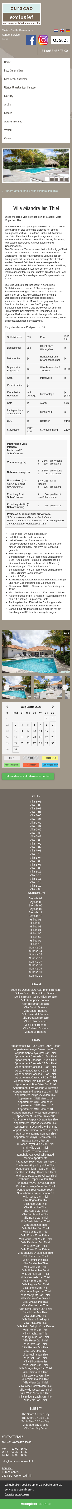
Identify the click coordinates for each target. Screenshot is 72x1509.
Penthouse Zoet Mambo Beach (35, 1189)
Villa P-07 (35, 847)
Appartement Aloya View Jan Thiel (35, 1053)
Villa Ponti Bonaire (35, 1024)
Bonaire (8, 113)
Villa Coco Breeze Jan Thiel (35, 1238)
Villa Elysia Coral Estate (35, 1249)
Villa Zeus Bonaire (35, 1031)
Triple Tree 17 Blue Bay (36, 1421)
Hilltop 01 (35, 919)
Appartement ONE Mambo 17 (35, 1098)
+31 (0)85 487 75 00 (54, 50)
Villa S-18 (35, 882)
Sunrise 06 (35, 958)
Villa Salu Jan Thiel (35, 1358)
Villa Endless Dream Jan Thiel (35, 1252)
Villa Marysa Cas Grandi (35, 1298)
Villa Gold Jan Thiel (35, 1266)
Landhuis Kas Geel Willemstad (35, 1154)
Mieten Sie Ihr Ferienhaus (17, 30)
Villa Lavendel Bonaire (35, 1014)
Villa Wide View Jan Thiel (35, 1393)
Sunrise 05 (35, 954)
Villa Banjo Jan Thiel (35, 1217)
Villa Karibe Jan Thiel (35, 1280)
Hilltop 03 (35, 926)
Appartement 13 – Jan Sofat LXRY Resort (35, 1045)
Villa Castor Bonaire (35, 1010)
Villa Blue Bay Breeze (35, 1424)
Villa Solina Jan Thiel (35, 1365)
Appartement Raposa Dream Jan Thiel (36, 1119)
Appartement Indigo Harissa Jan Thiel (35, 1091)
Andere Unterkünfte (16, 190)
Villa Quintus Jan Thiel (35, 1337)
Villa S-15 (35, 875)
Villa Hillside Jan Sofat (35, 1270)
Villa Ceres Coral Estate (35, 1235)
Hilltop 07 (35, 937)
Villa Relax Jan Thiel (35, 1340)
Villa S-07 (35, 864)
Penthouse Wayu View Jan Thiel (35, 1186)
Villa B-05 (35, 815)
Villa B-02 (35, 805)
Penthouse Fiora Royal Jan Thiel (35, 1168)
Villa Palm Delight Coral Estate (35, 1326)
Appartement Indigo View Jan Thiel (35, 1095)
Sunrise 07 (35, 961)
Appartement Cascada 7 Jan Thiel (35, 1077)
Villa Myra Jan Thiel (35, 1316)
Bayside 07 (35, 908)
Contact (8, 138)
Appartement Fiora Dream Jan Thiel (35, 1080)
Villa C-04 (35, 826)
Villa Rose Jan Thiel (35, 1351)
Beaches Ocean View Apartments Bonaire (35, 989)
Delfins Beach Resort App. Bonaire (35, 993)
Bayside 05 (35, 905)
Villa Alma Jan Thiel (35, 1207)
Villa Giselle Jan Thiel (35, 1263)
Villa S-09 (35, 868)
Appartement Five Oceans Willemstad (35, 1087)
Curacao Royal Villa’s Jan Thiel (35, 1144)
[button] (47, 179)
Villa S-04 (35, 857)
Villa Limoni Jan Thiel (35, 1287)
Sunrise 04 (35, 951)
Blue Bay (8, 96)
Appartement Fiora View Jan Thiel (35, 1084)
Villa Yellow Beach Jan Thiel (35, 1396)
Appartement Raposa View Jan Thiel (35, 1123)
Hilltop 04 (35, 930)
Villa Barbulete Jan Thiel (35, 1221)
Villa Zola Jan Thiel (35, 1400)
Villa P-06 (35, 843)
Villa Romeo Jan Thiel (35, 1347)
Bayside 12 (35, 915)
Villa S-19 (35, 885)
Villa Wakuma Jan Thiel (35, 1379)
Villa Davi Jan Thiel (35, 1245)
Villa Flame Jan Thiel (35, 1256)
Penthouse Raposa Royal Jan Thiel (35, 1175)
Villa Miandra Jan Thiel (44, 190)
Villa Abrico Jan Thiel (35, 1196)
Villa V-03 (35, 889)
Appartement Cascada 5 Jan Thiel (35, 1070)
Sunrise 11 (35, 975)
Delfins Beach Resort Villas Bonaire (35, 996)
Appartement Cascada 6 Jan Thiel (35, 1074)
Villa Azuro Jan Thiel (35, 1210)
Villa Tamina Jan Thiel (35, 1372)
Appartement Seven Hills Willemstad (35, 1126)
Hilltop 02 (35, 923)
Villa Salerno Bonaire (35, 1028)
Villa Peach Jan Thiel (35, 1329)
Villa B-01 (35, 801)
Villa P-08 (35, 850)
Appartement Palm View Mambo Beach (35, 1112)
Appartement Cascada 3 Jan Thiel (35, 1066)
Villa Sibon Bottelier (35, 1361)
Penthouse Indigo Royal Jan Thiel (35, 1172)
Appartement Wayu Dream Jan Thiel (35, 1137)
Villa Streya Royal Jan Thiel (35, 1368)
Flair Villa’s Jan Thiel (35, 1147)
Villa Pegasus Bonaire (35, 1017)
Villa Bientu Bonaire (35, 1007)
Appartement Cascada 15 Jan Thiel (35, 1063)
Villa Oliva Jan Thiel (35, 1322)
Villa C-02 (35, 822)
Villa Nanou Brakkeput (35, 1319)
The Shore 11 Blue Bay (36, 1414)
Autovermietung (13, 121)
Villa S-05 (35, 861)
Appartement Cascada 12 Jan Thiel (35, 1059)
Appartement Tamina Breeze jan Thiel (35, 1130)
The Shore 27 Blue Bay (36, 1417)
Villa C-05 (35, 829)
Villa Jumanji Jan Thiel (35, 1273)
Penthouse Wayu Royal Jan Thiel (35, 1182)
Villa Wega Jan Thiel (35, 1382)
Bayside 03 (35, 902)
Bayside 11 (35, 912)
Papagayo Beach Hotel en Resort (35, 1161)
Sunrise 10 (35, 972)
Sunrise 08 (35, 965)
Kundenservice (11, 34)
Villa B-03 (35, 808)
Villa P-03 (35, 840)
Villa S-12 (35, 871)
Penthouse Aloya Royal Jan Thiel (35, 1165)
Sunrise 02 (35, 947)
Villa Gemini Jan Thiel (36, 1259)
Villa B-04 (35, 812)
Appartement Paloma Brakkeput (36, 1116)
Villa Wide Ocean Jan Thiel (35, 1389)
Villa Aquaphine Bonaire (35, 1000)
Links (5, 39)
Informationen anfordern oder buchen (28, 776)
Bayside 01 (35, 898)
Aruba (7, 104)
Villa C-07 (35, 836)
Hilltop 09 (35, 940)
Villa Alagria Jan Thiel (35, 1200)
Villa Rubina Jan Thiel (36, 1354)
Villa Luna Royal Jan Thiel (35, 1291)
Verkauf (8, 130)
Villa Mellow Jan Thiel (35, 1301)
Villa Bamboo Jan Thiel (35, 1214)
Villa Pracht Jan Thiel (35, 1333)
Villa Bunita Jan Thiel (35, 1231)
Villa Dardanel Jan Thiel (35, 1242)
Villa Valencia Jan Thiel (35, 1375)
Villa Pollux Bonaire (35, 1021)
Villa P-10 (35, 854)
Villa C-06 (35, 833)
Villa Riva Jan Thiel (35, 1343)
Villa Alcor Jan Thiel (35, 1203)
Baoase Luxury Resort (35, 1140)
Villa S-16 (35, 878)
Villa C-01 (35, 819)
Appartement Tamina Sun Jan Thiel (35, 1133)
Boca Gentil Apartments (17, 79)
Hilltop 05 (35, 933)
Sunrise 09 (35, 968)
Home (7, 62)
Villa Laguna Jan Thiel (35, 1284)
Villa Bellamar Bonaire (35, 1003)
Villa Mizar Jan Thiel (36, 1312)
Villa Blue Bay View (35, 1428)
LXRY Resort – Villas (35, 1151)
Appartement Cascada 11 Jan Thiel (35, 1056)
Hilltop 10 (35, 944)
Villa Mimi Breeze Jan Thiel (35, 1308)
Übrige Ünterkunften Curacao (20, 87)
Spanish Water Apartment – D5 (35, 1193)
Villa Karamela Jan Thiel (35, 1277)
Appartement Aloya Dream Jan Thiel (35, 1049)
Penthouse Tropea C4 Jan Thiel (36, 1179)
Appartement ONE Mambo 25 (35, 1102)
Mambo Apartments (35, 1158)
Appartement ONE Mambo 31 (35, 1109)
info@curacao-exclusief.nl (17, 1461)
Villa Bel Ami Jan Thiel (35, 1228)
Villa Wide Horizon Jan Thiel (35, 1386)
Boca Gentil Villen (13, 70)
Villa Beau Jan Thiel (35, 1224)
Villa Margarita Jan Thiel (35, 1295)
